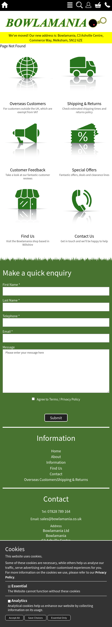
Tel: (44, 511)
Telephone (11, 316)
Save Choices (35, 617)
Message (9, 347)
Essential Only (59, 617)
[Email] (56, 338)
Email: (35, 519)
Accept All (14, 617)
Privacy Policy (70, 399)
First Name (11, 285)
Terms (53, 399)
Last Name (11, 300)
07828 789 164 (59, 511)
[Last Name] (56, 307)
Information (56, 438)
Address (56, 526)
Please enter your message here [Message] (56, 371)
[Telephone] (56, 322)
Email (8, 331)
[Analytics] (9, 601)
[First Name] (56, 291)
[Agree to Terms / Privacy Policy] (33, 398)
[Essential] (9, 586)
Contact (56, 499)
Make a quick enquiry (37, 273)
